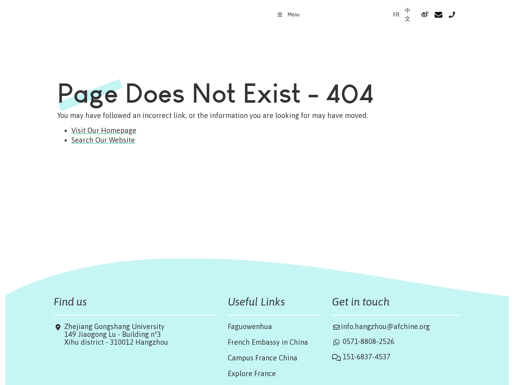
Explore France (252, 373)
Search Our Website (103, 140)
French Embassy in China (268, 342)
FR (396, 14)
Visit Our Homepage (103, 130)
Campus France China (262, 358)
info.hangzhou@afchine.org (385, 326)
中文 (407, 14)
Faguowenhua (250, 326)
